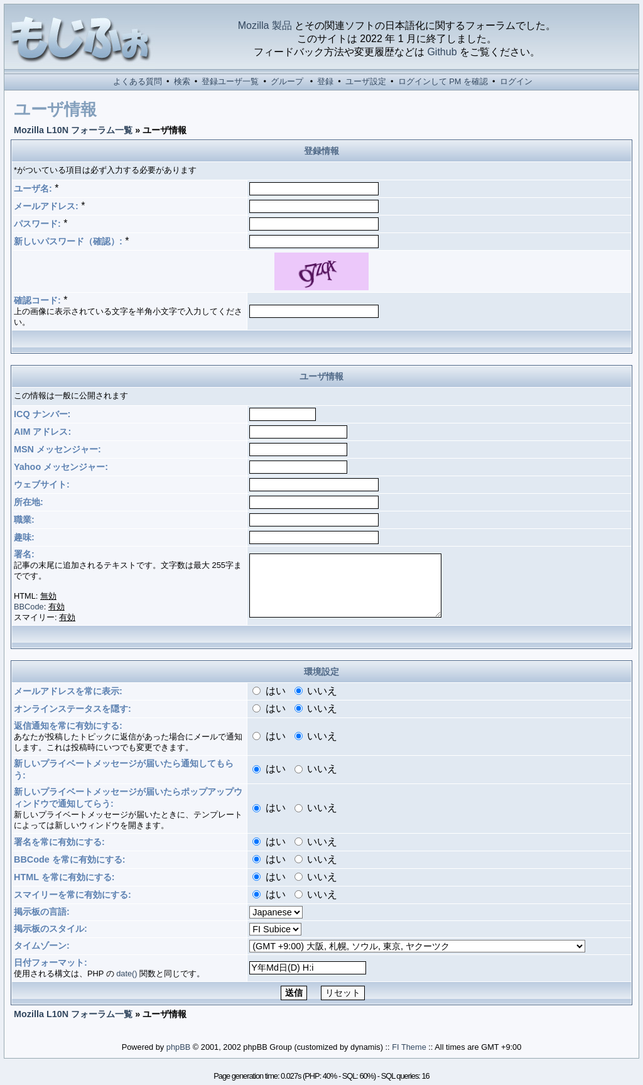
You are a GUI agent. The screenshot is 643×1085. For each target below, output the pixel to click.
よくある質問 (137, 81)
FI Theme (409, 1047)
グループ (287, 81)
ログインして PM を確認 (443, 81)
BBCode (29, 606)
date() (126, 973)
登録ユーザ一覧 (230, 81)
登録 (325, 81)
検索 (182, 81)
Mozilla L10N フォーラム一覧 (73, 130)
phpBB (178, 1047)
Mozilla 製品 (265, 25)
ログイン (516, 81)
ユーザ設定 (365, 81)
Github (442, 51)
